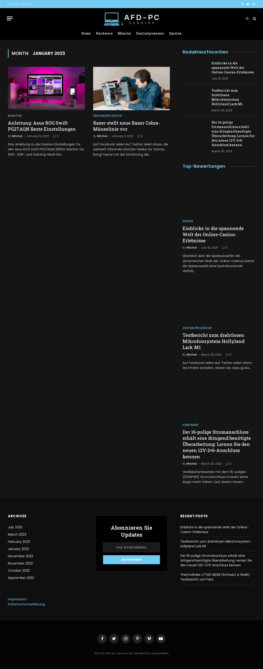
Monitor (124, 33)
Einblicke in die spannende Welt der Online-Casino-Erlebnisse (232, 67)
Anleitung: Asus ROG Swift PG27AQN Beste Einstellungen (42, 126)
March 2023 (17, 534)
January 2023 (18, 549)
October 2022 (19, 570)
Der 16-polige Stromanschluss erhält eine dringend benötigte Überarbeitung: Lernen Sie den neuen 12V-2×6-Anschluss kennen (233, 133)
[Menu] (10, 18)
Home (86, 33)
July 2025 (15, 527)
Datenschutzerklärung (26, 604)
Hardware (104, 33)
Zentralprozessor (150, 33)
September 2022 (21, 578)
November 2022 (20, 563)
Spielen (175, 33)
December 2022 (20, 556)
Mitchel (17, 136)
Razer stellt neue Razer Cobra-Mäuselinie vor (126, 126)
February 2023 (19, 541)
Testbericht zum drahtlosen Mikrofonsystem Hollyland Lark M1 (227, 97)
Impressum (17, 599)
